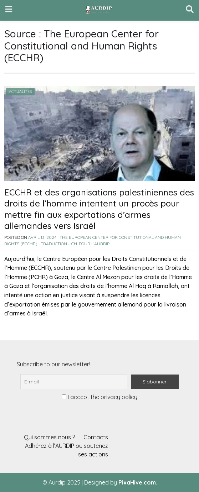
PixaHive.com (137, 482)
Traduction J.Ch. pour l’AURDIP (75, 243)
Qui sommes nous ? (49, 437)
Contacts (95, 437)
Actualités (20, 91)
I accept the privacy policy (99, 397)
